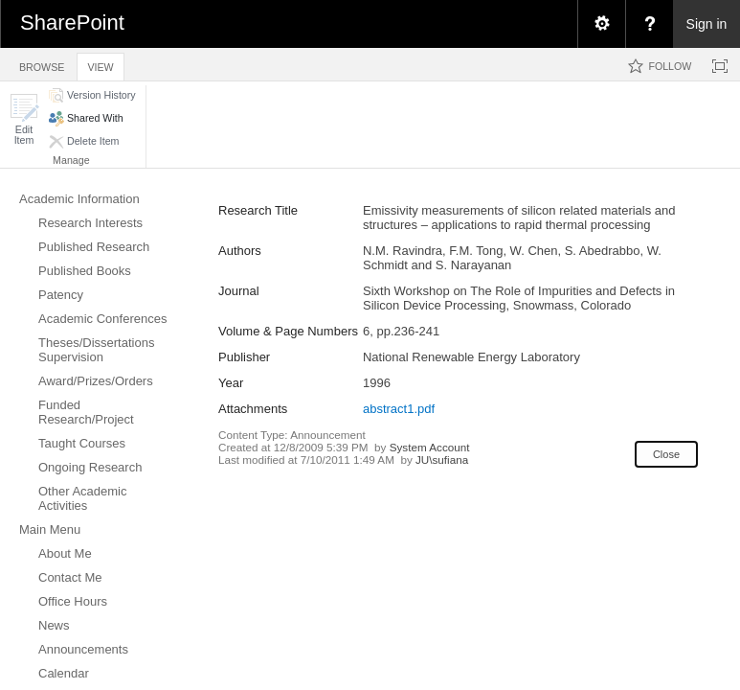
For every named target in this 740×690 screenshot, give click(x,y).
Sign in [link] (707, 24)
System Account (430, 447)
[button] (24, 119)
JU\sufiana (441, 459)
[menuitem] (601, 24)
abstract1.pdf (399, 409)
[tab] (42, 64)
